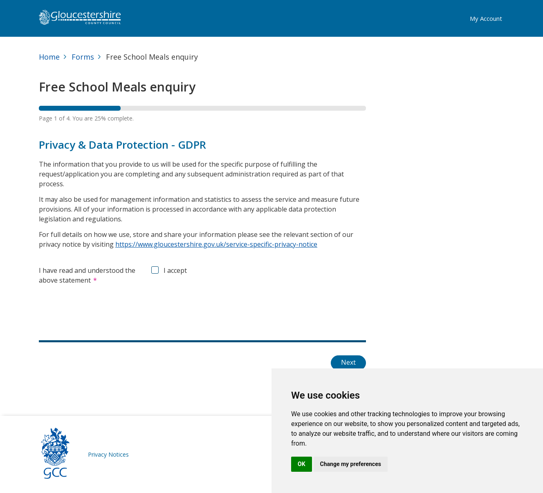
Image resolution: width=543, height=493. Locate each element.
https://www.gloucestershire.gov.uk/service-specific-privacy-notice (216, 244)
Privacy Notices (108, 454)
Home (49, 57)
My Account (486, 18)
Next (348, 362)
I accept (175, 270)
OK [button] (301, 464)
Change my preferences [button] (350, 464)
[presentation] (101, 310)
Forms (83, 57)
